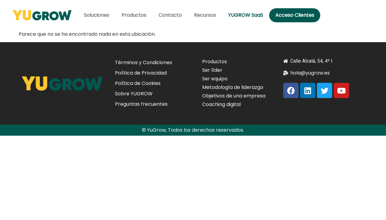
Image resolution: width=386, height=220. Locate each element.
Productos (133, 15)
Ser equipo (215, 78)
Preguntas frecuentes (141, 104)
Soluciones (96, 15)
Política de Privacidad (141, 72)
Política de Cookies (138, 83)
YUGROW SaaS (245, 15)
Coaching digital (221, 104)
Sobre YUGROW (134, 93)
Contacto (170, 15)
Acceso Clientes (294, 15)
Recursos (205, 15)
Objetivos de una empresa (233, 95)
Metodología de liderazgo (232, 87)
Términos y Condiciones (143, 62)
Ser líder (212, 70)
